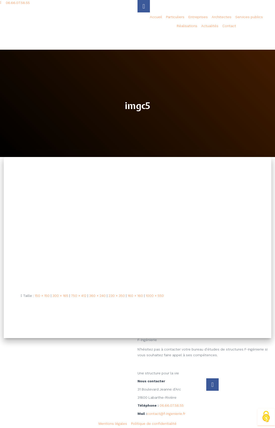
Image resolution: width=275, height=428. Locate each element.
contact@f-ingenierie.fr (166, 414)
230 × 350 (116, 296)
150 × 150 (42, 296)
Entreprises (198, 17)
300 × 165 (60, 296)
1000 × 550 (155, 296)
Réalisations (187, 26)
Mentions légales (113, 424)
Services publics (249, 17)
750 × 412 (78, 296)
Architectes (221, 17)
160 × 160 (135, 296)
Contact (229, 26)
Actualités (209, 26)
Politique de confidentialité (153, 424)
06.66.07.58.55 (172, 405)
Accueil (156, 17)
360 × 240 (97, 296)
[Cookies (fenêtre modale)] (266, 417)
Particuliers (175, 17)
